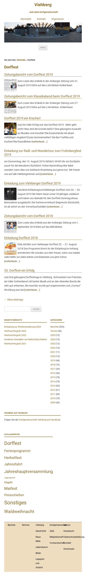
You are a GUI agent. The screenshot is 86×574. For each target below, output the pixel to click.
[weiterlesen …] (39, 141)
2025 (52, 335)
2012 (52, 390)
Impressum (57, 19)
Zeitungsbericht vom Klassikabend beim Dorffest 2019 (42, 96)
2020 (52, 356)
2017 (52, 369)
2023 (52, 343)
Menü (43, 47)
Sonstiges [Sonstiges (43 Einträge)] (15, 503)
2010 (52, 398)
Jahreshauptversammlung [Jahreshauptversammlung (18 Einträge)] (28, 471)
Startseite (26, 19)
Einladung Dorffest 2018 (21, 238)
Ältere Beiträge (13, 299)
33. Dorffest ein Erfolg (19, 270)
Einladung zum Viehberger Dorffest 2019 (32, 183)
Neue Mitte (38, 539)
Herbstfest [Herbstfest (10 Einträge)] (13, 458)
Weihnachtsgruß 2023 (15, 331)
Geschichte (41, 531)
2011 (52, 394)
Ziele (52, 531)
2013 (52, 385)
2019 (52, 360)
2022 (52, 347)
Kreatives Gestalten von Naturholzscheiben (25, 339)
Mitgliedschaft (55, 537)
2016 (52, 373)
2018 (52, 364)
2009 (52, 402)
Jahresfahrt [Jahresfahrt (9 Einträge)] (13, 464)
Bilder (38, 553)
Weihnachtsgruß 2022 (15, 335)
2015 (52, 377)
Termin (53, 331)
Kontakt (41, 19)
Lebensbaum (41, 547)
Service (67, 525)
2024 (52, 339)
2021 (52, 352)
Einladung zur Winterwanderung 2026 (22, 326)
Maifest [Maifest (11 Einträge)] (10, 488)
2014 (52, 381)
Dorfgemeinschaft (55, 525)
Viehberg (43, 4)
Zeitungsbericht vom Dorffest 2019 (28, 74)
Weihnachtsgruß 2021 (15, 343)
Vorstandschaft (55, 543)
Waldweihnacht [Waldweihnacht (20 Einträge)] (19, 511)
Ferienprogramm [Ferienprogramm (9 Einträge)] (17, 451)
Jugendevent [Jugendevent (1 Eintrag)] (9, 478)
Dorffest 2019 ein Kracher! (22, 118)
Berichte (54, 326)
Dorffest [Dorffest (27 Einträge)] (12, 443)
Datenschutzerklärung (69, 537)
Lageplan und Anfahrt (40, 563)
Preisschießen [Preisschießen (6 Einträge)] (14, 495)
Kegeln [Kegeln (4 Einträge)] (8, 482)
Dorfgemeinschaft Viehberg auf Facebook (40, 419)
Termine (25, 525)
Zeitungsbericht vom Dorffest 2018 (28, 216)
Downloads (69, 549)
